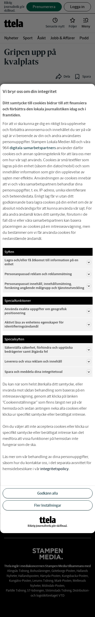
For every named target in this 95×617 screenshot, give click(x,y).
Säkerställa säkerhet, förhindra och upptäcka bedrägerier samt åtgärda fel (48, 349)
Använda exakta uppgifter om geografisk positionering (48, 311)
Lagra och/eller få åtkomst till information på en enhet (48, 262)
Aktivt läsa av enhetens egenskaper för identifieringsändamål (48, 324)
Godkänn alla (47, 493)
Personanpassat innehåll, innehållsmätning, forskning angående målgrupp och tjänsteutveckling (48, 286)
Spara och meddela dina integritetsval (48, 371)
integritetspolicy (54, 468)
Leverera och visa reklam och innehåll (48, 361)
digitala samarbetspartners (33, 147)
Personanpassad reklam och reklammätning (48, 274)
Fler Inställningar (47, 505)
